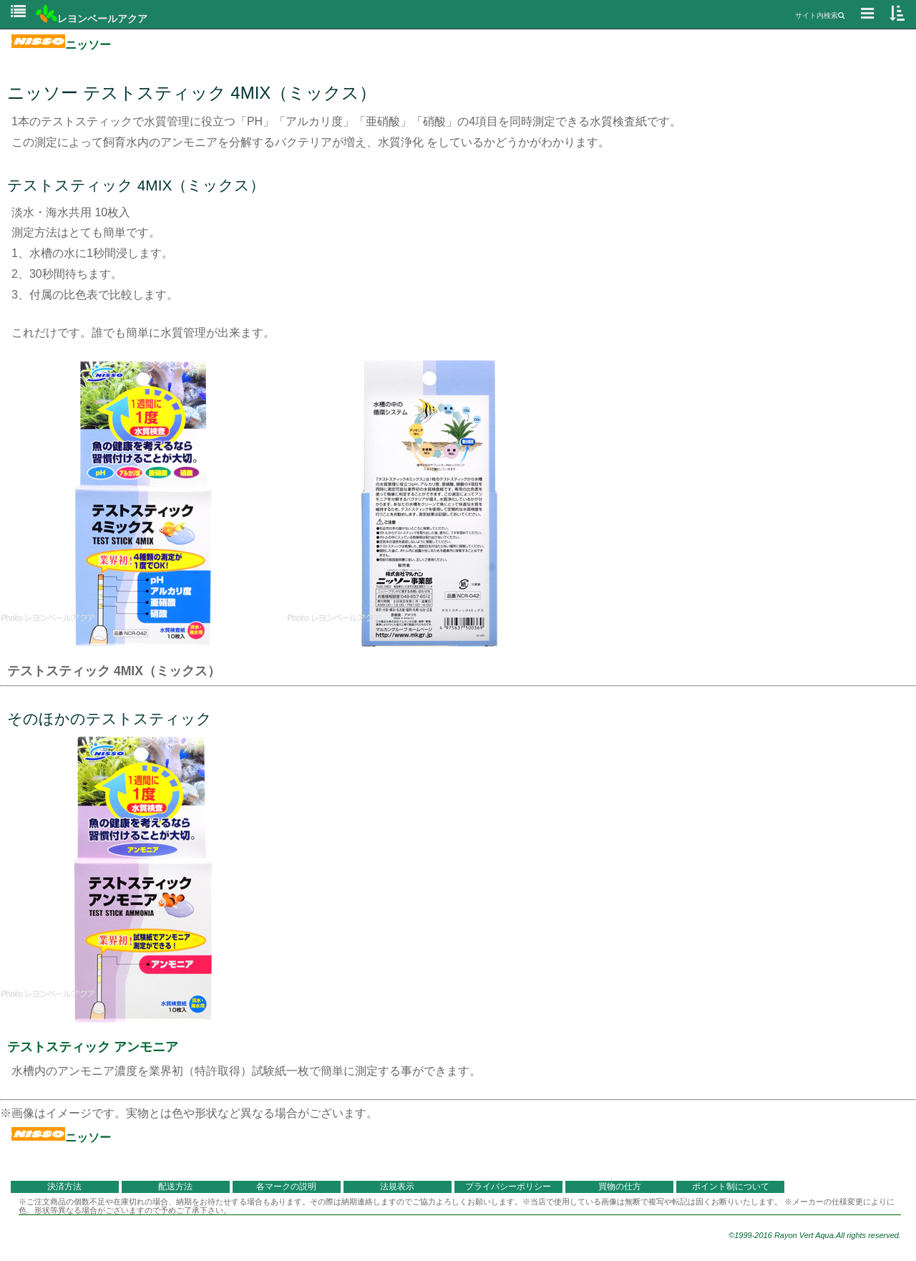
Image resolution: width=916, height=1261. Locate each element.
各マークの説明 (286, 1187)
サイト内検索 (819, 15)
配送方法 (175, 1187)
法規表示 (397, 1187)
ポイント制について (730, 1187)
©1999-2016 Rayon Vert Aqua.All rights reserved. (815, 1235)
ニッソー (61, 45)
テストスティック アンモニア (92, 1047)
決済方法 (64, 1187)
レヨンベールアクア (91, 18)
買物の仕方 (619, 1187)
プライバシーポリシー (508, 1187)
